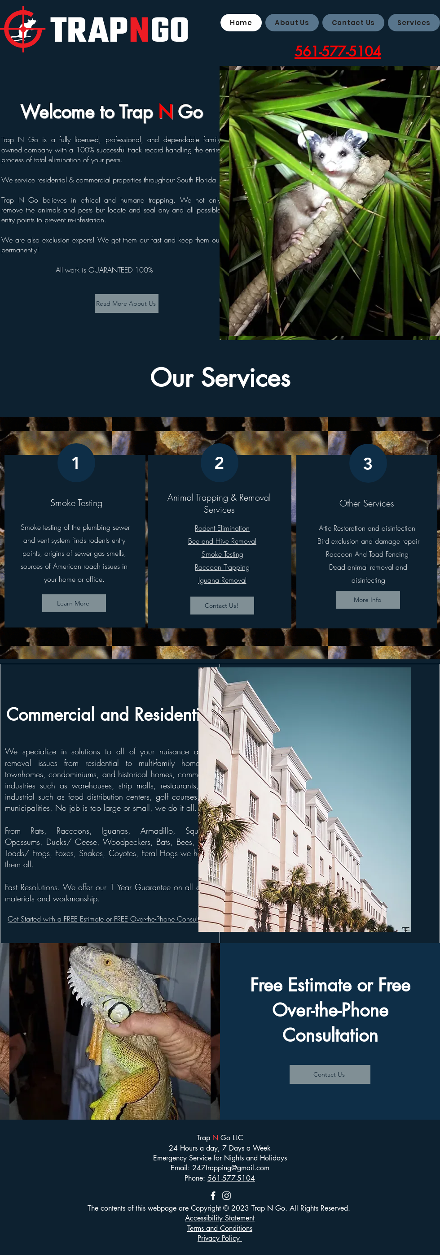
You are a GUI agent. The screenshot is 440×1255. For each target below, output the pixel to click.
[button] (414, 22)
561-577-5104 (231, 1178)
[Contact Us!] (222, 606)
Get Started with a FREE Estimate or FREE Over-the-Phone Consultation (111, 919)
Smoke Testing (222, 554)
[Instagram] (226, 1195)
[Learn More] (74, 603)
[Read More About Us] (126, 303)
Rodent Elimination (222, 528)
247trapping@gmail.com (230, 1168)
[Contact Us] (330, 1074)
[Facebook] (213, 1195)
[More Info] (368, 600)
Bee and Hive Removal (222, 541)
